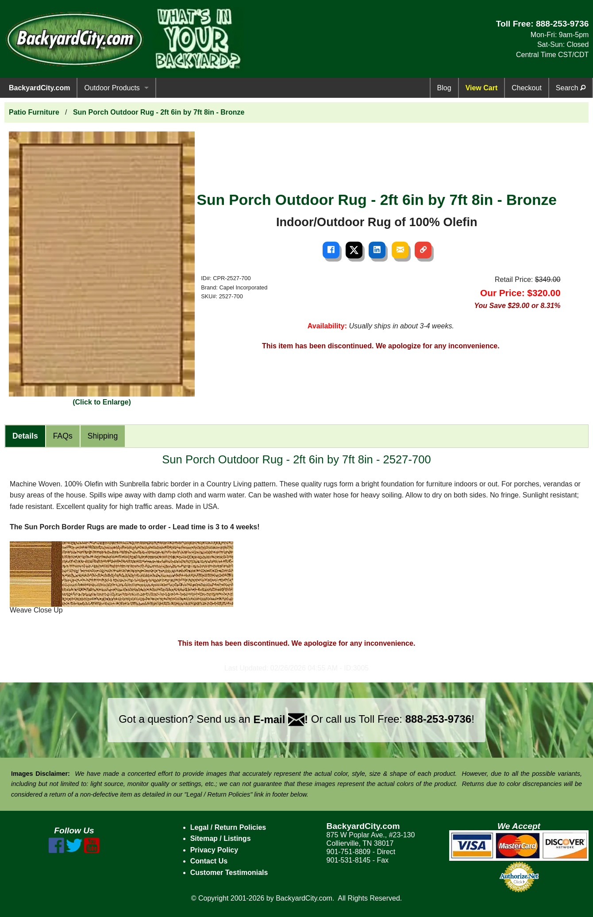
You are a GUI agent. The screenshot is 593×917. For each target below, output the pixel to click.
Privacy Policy (214, 850)
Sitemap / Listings (220, 838)
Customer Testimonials (229, 872)
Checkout (527, 88)
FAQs (63, 436)
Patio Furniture (34, 112)
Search (570, 88)
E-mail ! (280, 719)
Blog (444, 88)
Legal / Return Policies (228, 827)
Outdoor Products (111, 88)
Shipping (103, 436)
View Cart (482, 88)
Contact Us (208, 861)
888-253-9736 (562, 23)
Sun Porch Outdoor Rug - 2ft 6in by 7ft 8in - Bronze (159, 112)
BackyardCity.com (39, 88)
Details (25, 436)
